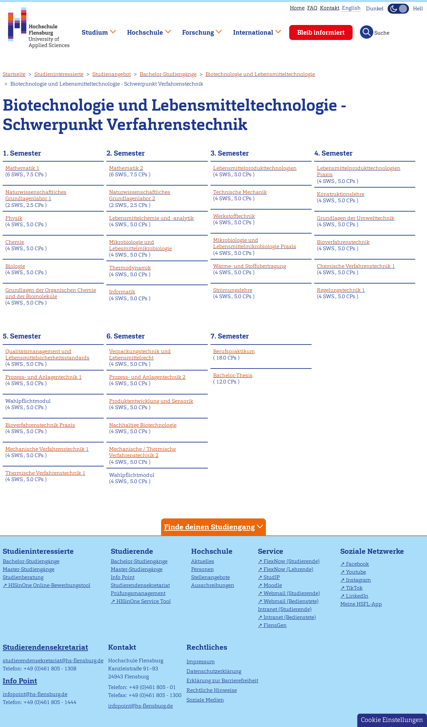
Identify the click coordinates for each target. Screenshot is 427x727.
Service (270, 551)
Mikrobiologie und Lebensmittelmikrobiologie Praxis (254, 243)
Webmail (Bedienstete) (291, 601)
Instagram (358, 579)
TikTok (354, 587)
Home (297, 7)
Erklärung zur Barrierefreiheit (222, 680)
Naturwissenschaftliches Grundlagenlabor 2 (139, 195)
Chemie (14, 242)
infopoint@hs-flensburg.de (35, 694)
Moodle (273, 585)
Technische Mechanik (240, 192)
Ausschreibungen (212, 585)
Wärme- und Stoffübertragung (249, 266)
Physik (13, 218)
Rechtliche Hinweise (211, 690)
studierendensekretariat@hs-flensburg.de (53, 660)
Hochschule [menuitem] (144, 29)
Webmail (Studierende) (292, 593)
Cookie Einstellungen (392, 720)
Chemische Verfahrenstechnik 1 (356, 266)
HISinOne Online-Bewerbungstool (49, 585)
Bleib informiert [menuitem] (321, 32)
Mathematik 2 (126, 168)
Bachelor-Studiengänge (168, 74)
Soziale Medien (205, 699)
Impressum (200, 661)
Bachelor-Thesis (233, 375)
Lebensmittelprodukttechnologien (255, 168)
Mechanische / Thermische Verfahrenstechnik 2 (142, 452)
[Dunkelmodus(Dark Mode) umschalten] (398, 9)
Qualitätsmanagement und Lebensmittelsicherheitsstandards (47, 354)
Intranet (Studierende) (285, 609)
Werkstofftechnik (234, 216)
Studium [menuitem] (94, 29)
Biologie (15, 266)
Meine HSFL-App (361, 603)
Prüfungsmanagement (138, 593)
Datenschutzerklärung (213, 671)
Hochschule (212, 551)
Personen (202, 569)
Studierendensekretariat (140, 585)
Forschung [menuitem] (197, 29)
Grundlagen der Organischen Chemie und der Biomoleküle (50, 293)
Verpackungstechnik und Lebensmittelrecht (140, 354)
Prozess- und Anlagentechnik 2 (147, 376)
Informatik (122, 291)
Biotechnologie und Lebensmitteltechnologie (260, 74)
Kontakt (329, 7)
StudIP (272, 577)
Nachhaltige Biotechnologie (142, 424)
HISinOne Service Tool (143, 601)
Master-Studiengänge (28, 569)
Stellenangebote (210, 577)
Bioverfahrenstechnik (343, 242)
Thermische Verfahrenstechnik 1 (45, 472)
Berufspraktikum (234, 351)
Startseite (14, 74)
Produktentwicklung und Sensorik (151, 400)
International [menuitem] (252, 29)
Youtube (356, 571)
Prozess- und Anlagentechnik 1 (43, 376)
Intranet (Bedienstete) (290, 617)
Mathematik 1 (22, 168)
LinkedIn (357, 595)
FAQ (312, 7)
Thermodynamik (130, 267)
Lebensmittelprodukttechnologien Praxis (358, 171)
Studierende (132, 551)
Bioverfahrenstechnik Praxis (40, 424)
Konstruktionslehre (340, 194)
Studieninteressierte (58, 74)
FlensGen (275, 625)
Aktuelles (202, 561)
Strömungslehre (232, 290)
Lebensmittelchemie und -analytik (151, 218)
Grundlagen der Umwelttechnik (355, 218)
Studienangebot (111, 74)
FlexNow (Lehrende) (288, 569)
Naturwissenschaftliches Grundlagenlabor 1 (35, 195)
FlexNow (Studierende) (292, 561)
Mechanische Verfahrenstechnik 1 (47, 448)
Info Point (122, 577)
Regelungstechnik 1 (341, 290)
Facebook (357, 563)
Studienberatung (23, 577)
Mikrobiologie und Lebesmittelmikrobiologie (140, 245)
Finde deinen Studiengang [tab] (214, 526)
